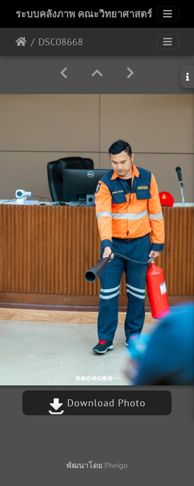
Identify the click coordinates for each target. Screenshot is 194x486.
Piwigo (116, 465)
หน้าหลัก (21, 41)
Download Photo (97, 402)
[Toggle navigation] (168, 13)
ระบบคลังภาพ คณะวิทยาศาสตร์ (83, 13)
